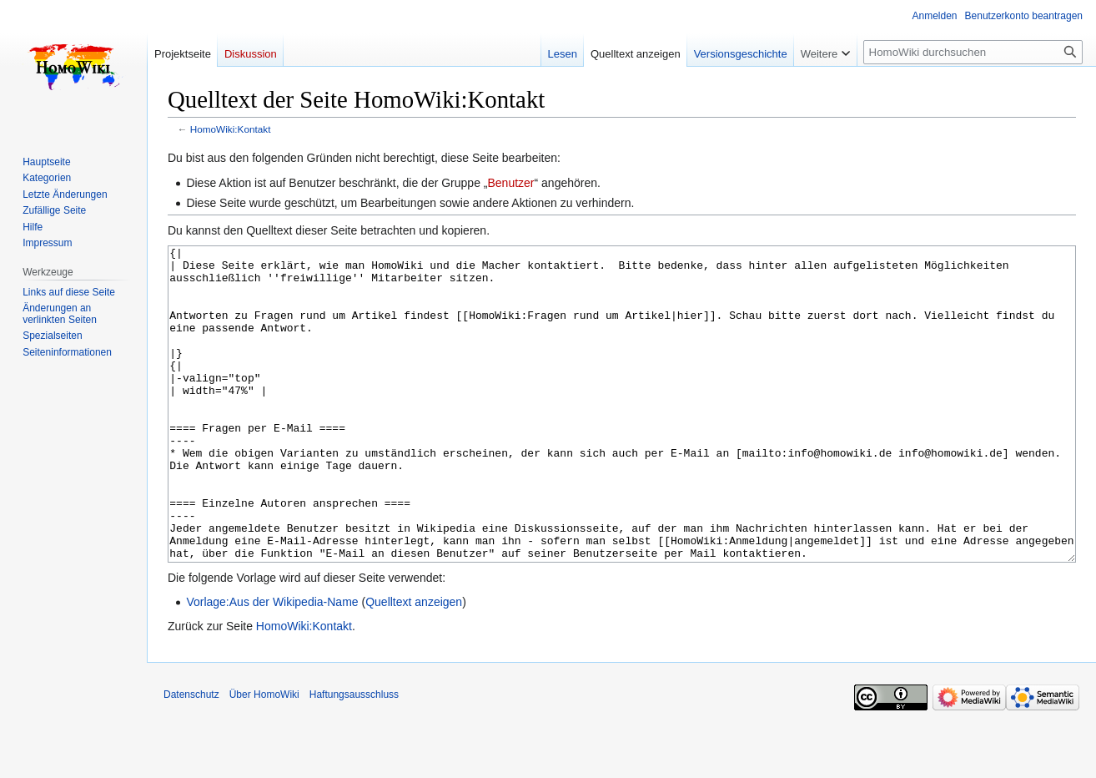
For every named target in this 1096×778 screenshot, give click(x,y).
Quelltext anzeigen (413, 664)
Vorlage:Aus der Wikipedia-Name (272, 664)
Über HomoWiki (264, 757)
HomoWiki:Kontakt (230, 129)
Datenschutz (191, 757)
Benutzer (510, 182)
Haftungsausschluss (354, 757)
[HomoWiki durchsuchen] (973, 52)
